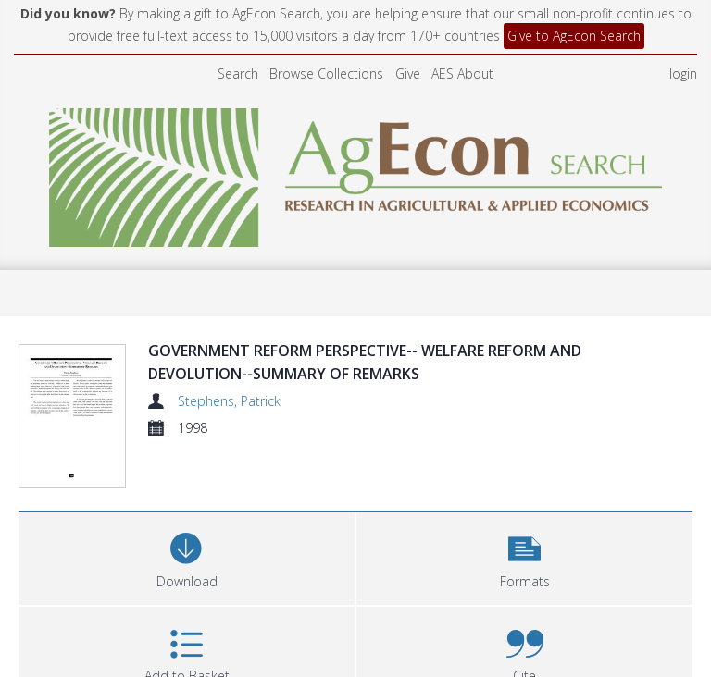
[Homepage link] (356, 172)
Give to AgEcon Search (574, 35)
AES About (462, 73)
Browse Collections (326, 73)
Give (407, 73)
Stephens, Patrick (229, 401)
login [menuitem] (683, 73)
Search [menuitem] (238, 73)
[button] (524, 511)
